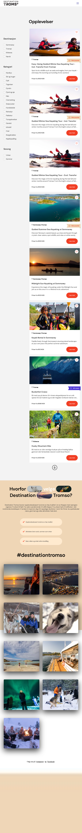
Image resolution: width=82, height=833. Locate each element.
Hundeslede (10, 108)
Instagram (40, 762)
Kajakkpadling (11, 139)
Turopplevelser (11, 119)
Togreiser (9, 84)
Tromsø (9, 49)
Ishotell (8, 127)
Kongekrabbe (11, 135)
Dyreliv (8, 88)
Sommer (9, 159)
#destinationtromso (41, 555)
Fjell (7, 81)
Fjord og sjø (10, 92)
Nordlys (9, 73)
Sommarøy (10, 45)
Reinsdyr (9, 112)
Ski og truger (10, 77)
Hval (7, 131)
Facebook (50, 762)
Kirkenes (9, 53)
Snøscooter (10, 104)
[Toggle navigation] (77, 3)
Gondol (8, 123)
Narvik (8, 57)
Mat (7, 96)
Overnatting (10, 100)
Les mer (72, 79)
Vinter (8, 155)
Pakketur (9, 115)
